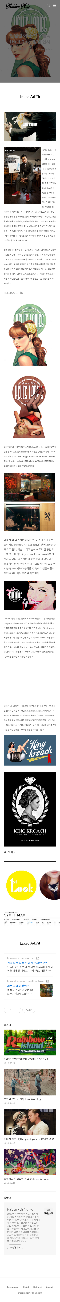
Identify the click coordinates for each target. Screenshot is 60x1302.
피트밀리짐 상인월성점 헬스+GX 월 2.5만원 (19, 986)
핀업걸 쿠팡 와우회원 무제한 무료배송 (29, 963)
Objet (26, 1287)
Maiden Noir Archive (20, 1209)
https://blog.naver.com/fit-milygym (25, 981)
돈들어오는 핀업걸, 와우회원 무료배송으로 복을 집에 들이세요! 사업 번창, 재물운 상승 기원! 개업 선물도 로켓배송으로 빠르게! (30, 968)
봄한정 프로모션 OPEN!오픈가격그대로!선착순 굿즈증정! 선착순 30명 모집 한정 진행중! (20, 991)
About (49, 1287)
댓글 (7, 1198)
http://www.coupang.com (20, 958)
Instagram (13, 1287)
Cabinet (37, 1287)
